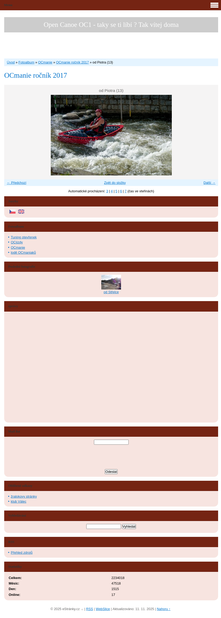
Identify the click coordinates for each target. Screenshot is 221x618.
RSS (89, 609)
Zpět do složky (115, 183)
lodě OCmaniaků (23, 252)
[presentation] (111, 457)
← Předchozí (16, 183)
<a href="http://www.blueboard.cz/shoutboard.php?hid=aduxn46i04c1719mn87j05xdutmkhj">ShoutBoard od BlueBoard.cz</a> (28, 367)
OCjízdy (17, 242)
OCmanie (45, 62)
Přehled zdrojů (22, 553)
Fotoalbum (26, 62)
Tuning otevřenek (24, 237)
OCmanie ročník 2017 (72, 62)
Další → (209, 183)
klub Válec (18, 501)
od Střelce (111, 292)
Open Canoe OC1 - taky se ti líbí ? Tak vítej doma (111, 24)
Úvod (11, 62)
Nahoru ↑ (163, 609)
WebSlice (103, 609)
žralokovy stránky (24, 496)
